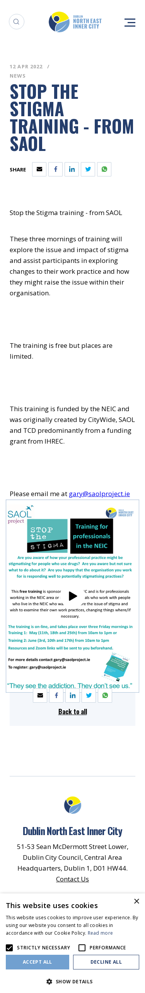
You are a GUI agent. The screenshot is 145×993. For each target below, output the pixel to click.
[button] (72, 981)
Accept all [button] (37, 962)
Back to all (72, 711)
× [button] (136, 902)
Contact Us (72, 878)
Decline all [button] (106, 962)
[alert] (72, 943)
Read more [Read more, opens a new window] (100, 933)
